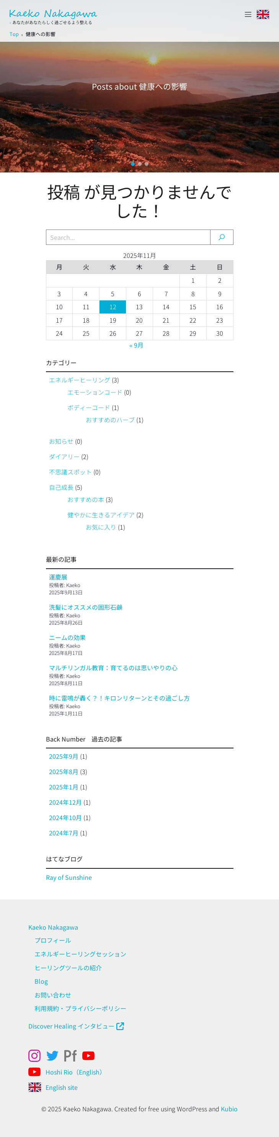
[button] (133, 164)
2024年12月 (65, 802)
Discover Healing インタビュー (71, 1025)
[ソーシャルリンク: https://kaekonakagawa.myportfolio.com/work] (73, 1056)
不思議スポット (70, 471)
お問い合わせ (52, 994)
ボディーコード (88, 407)
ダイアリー (64, 456)
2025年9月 (63, 756)
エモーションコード (94, 392)
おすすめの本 (85, 499)
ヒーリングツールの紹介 (68, 967)
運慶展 (58, 576)
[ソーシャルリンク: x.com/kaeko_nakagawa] (55, 1056)
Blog (41, 981)
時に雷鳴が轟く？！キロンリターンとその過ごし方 (119, 697)
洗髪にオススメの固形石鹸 (85, 607)
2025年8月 (63, 771)
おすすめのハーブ (110, 419)
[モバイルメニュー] (248, 14)
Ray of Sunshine (69, 877)
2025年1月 (63, 786)
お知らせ (61, 441)
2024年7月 (63, 832)
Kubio (229, 1108)
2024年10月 (65, 817)
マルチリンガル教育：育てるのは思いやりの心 (113, 667)
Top (14, 34)
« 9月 (136, 344)
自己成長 (61, 487)
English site (62, 1087)
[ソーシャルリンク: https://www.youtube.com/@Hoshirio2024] (37, 1072)
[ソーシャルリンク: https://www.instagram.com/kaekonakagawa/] (37, 1056)
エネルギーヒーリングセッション (80, 953)
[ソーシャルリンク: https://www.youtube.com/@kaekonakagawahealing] (91, 1056)
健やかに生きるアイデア (101, 514)
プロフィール (52, 940)
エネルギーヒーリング (79, 379)
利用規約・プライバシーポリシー (80, 1008)
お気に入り (101, 527)
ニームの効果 (67, 637)
